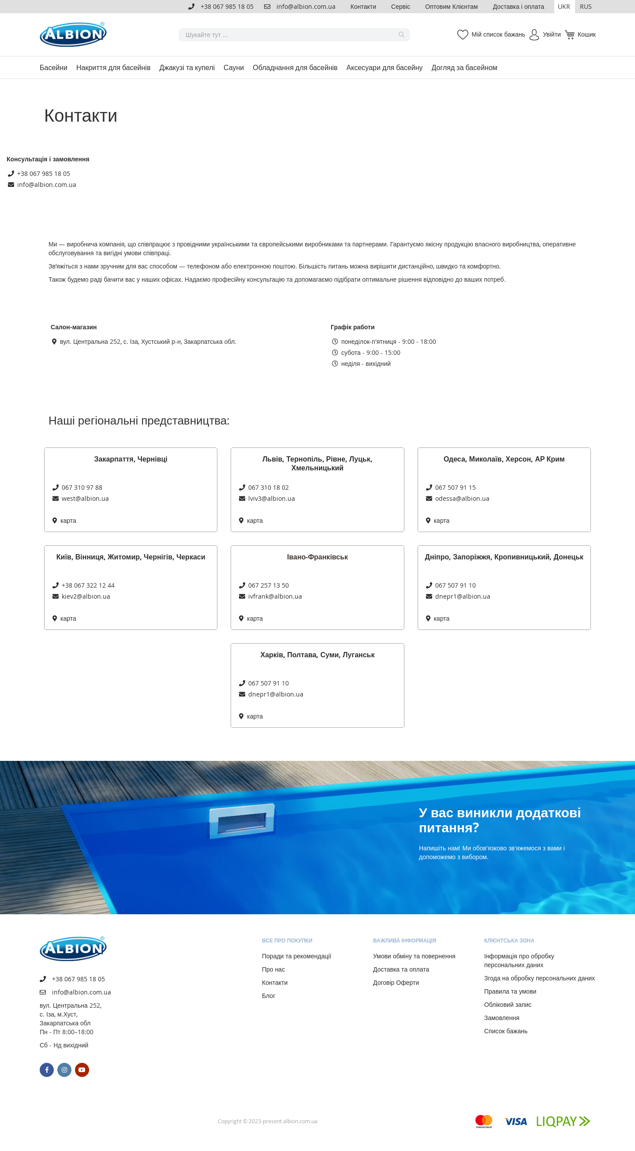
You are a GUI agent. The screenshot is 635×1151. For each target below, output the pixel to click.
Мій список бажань (498, 34)
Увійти (552, 34)
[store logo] (75, 34)
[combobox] (294, 34)
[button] (564, 6)
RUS (586, 6)
